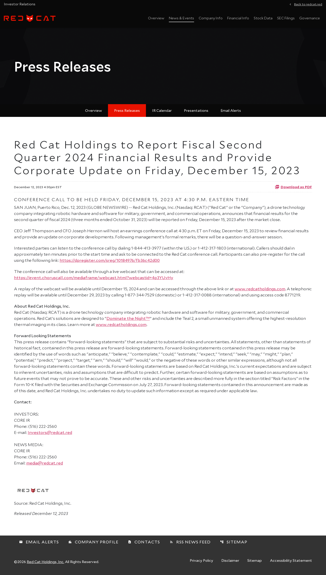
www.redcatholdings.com (260, 288)
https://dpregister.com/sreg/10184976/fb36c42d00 (110, 260)
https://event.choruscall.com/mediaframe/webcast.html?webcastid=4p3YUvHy (93, 277)
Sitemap (233, 541)
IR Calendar (162, 110)
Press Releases (127, 110)
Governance (309, 18)
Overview (156, 18)
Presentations (196, 110)
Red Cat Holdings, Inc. (45, 561)
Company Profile (93, 541)
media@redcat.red (44, 463)
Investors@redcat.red (50, 432)
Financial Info (238, 18)
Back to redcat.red (308, 4)
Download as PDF (293, 186)
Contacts (144, 541)
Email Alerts (231, 110)
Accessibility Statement (291, 561)
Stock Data (263, 18)
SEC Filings (286, 18)
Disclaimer (230, 561)
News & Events (181, 18)
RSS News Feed (190, 541)
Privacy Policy (201, 561)
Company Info (211, 18)
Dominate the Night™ (128, 318)
